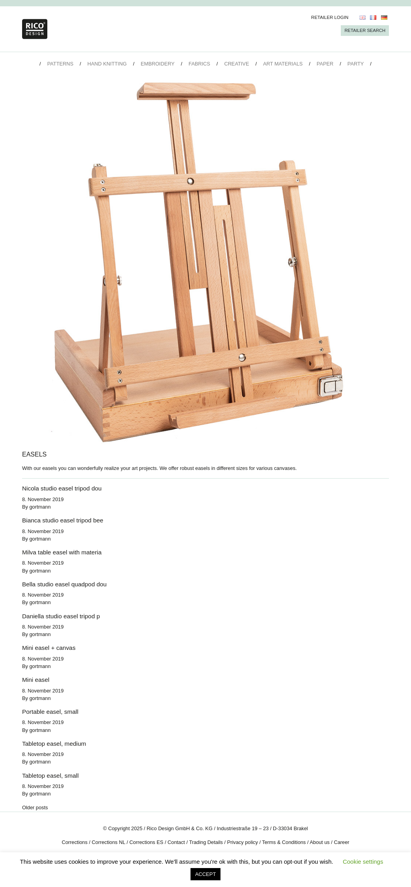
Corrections (74, 842)
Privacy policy (242, 842)
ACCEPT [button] (205, 874)
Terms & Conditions (284, 842)
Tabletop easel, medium (54, 743)
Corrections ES (146, 842)
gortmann (40, 507)
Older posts (35, 807)
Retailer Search (364, 30)
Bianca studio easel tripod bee (62, 520)
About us (320, 842)
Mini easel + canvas (48, 647)
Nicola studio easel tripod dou (62, 488)
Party (355, 64)
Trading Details (206, 842)
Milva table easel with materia (61, 552)
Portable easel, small (50, 711)
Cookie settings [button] (363, 861)
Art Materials (283, 64)
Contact (176, 842)
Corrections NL (108, 842)
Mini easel (35, 679)
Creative (236, 64)
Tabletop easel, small (50, 775)
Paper (325, 64)
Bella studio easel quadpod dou (64, 584)
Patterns (60, 64)
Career (341, 842)
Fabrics (199, 64)
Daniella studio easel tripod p (61, 616)
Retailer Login (330, 17)
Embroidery (158, 64)
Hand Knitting (107, 64)
